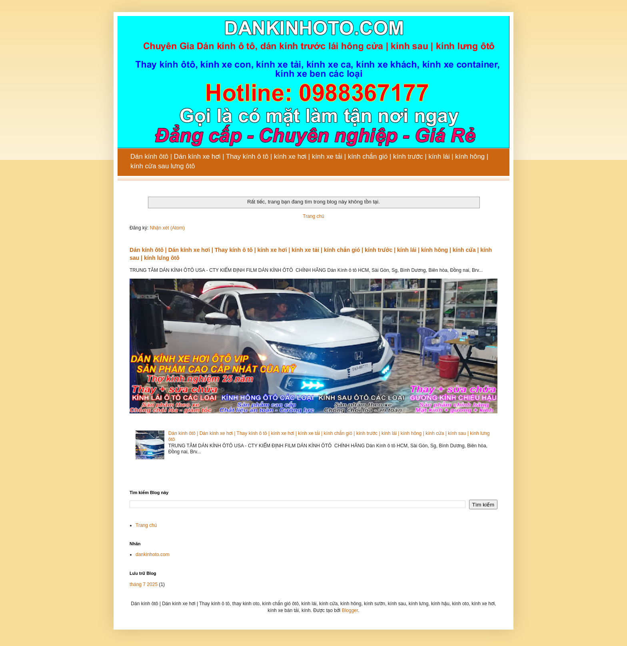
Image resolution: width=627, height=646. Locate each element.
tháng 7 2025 (144, 584)
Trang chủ (313, 216)
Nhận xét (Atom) (167, 228)
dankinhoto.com (153, 554)
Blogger (350, 610)
